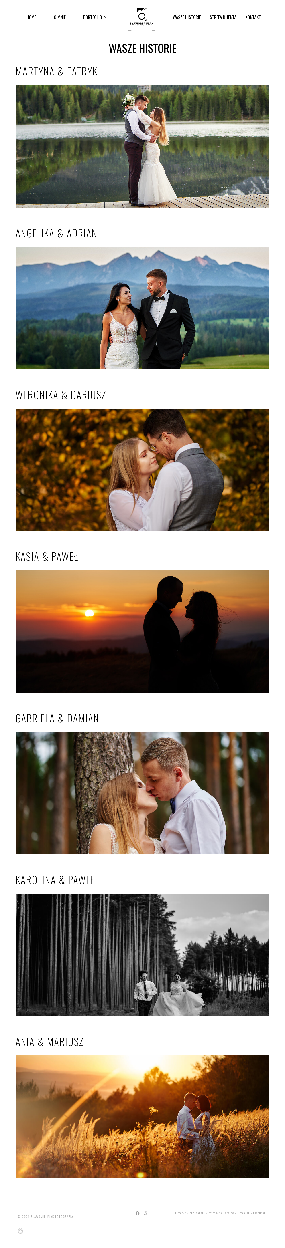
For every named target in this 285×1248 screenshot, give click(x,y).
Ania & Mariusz (50, 1041)
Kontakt (253, 17)
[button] (94, 17)
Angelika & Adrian (57, 232)
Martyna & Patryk (57, 70)
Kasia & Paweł (47, 556)
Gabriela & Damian (57, 717)
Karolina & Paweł (55, 879)
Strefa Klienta (223, 17)
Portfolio (94, 17)
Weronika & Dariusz (61, 394)
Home (31, 17)
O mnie (60, 17)
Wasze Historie (187, 17)
